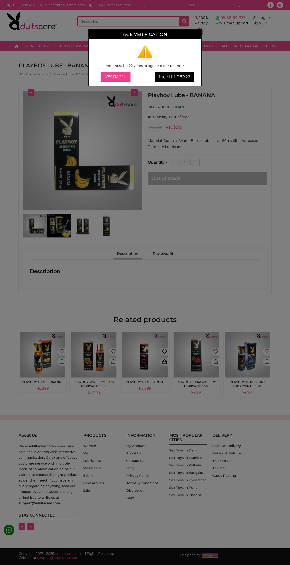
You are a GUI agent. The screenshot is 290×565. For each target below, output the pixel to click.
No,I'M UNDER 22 (174, 77)
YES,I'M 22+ (115, 77)
